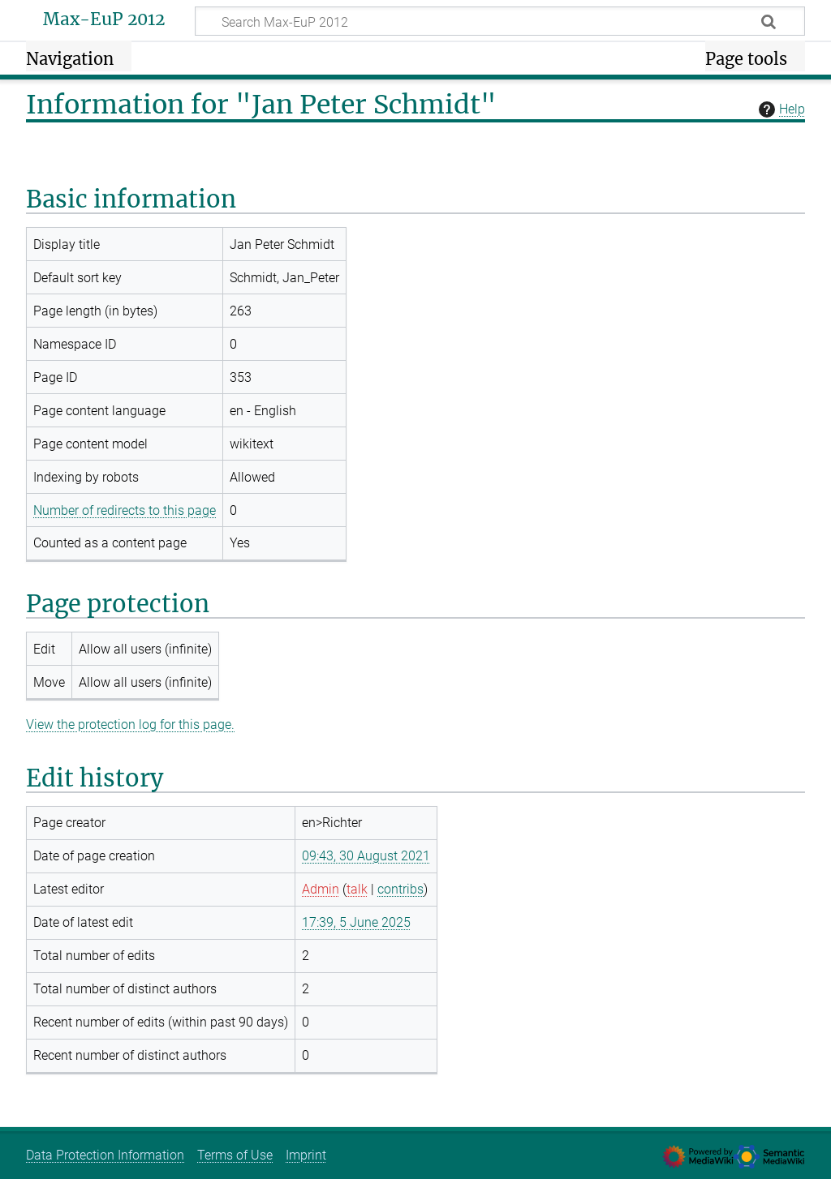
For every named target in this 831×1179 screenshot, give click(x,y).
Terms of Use (235, 1155)
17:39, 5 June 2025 (356, 922)
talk (357, 889)
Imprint (306, 1155)
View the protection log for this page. (130, 724)
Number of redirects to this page (124, 510)
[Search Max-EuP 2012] (500, 21)
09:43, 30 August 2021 (366, 856)
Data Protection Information (105, 1155)
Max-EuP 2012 (104, 19)
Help (780, 109)
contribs (400, 889)
